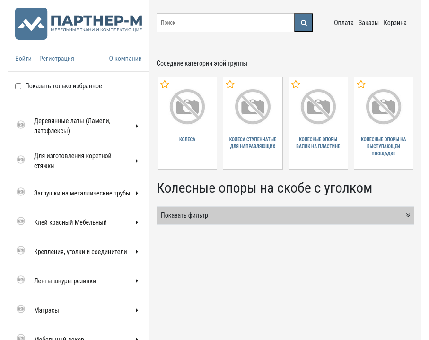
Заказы (369, 22)
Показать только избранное (63, 86)
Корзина (395, 22)
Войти (23, 58)
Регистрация (56, 58)
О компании (125, 58)
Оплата (344, 22)
